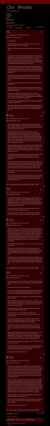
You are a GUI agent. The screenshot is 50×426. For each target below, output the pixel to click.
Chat (8, 18)
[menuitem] (8, 14)
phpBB (12, 423)
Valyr (11, 114)
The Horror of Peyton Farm (15, 25)
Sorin (7, 31)
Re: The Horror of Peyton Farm (17, 118)
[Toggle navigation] (3, 2)
